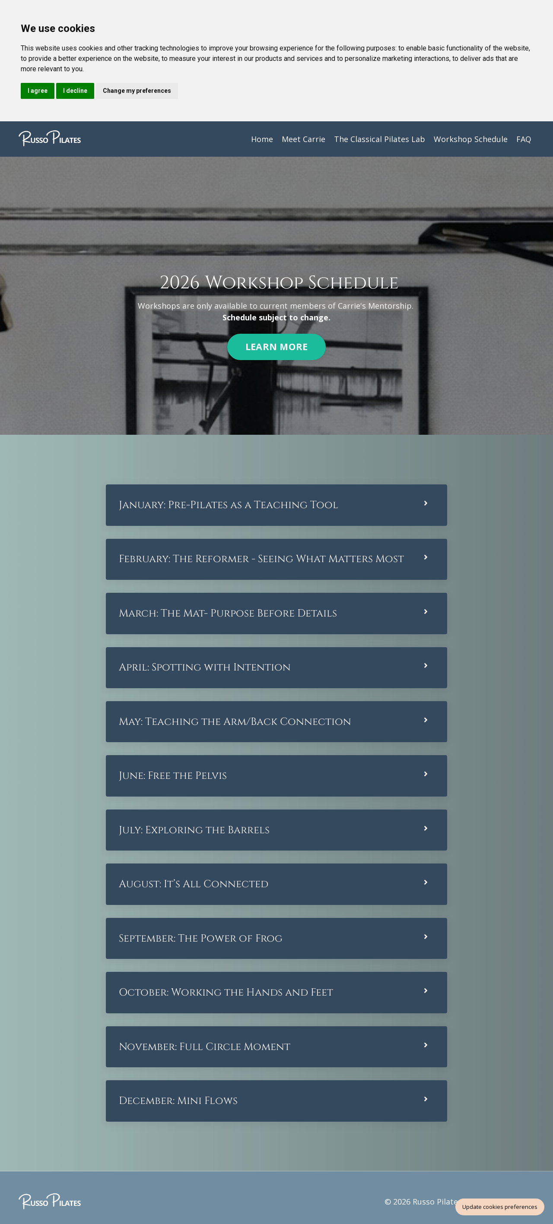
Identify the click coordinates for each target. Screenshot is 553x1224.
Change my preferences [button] (137, 90)
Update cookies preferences (499, 1207)
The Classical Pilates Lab (379, 138)
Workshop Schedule (471, 138)
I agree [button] (38, 90)
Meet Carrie (303, 138)
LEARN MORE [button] (276, 348)
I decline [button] (75, 90)
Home (262, 138)
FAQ (523, 138)
